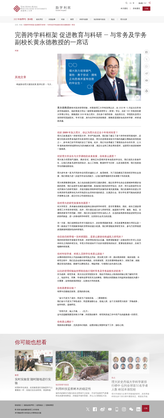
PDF (145, 3)
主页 (16, 25)
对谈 (20, 25)
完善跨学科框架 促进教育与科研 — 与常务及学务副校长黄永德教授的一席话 (49, 25)
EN (130, 3)
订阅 (146, 9)
